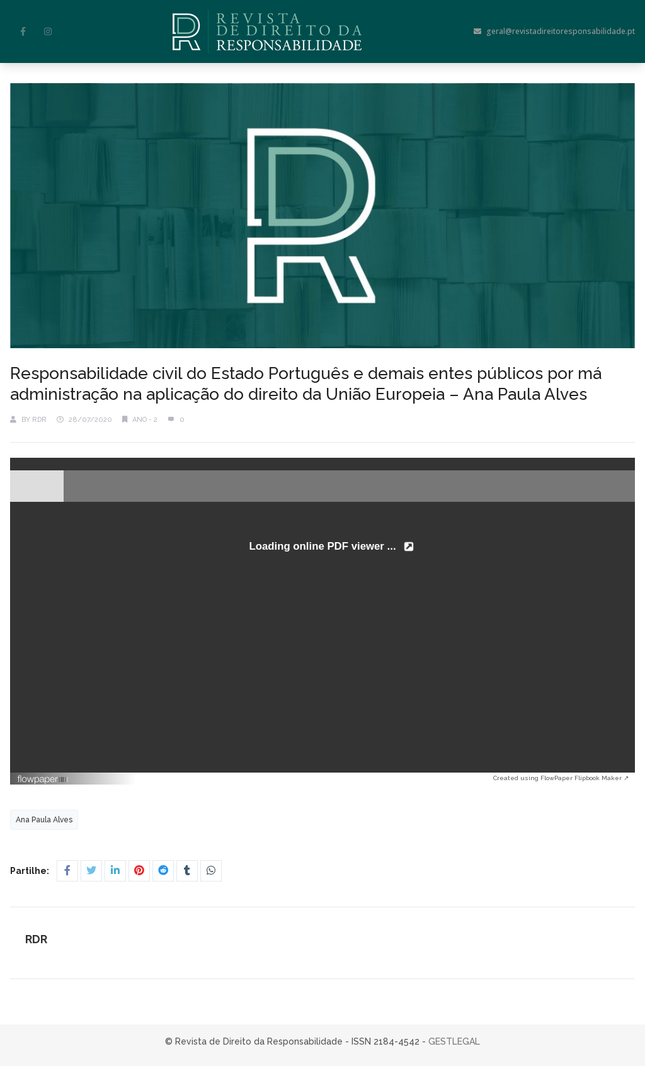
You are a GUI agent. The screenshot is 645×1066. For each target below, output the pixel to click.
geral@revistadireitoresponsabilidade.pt (554, 31)
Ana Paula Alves (44, 819)
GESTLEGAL (454, 1041)
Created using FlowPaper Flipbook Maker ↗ (561, 777)
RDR (39, 420)
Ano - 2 (144, 420)
